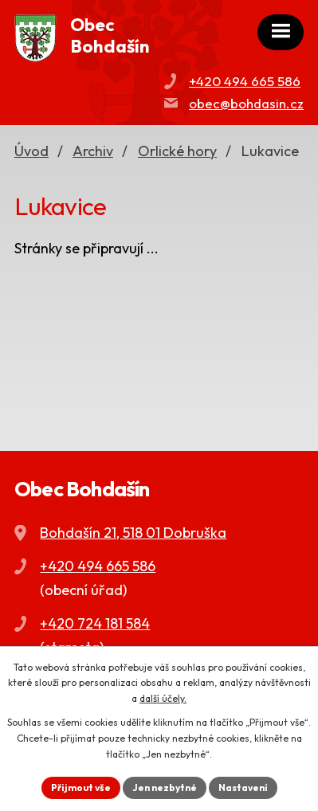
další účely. (162, 698)
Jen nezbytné (164, 787)
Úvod (31, 151)
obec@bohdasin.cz (246, 103)
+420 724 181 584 (95, 623)
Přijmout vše (81, 787)
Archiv (93, 151)
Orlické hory (177, 151)
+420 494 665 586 (244, 80)
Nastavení (243, 787)
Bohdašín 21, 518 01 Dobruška (133, 532)
